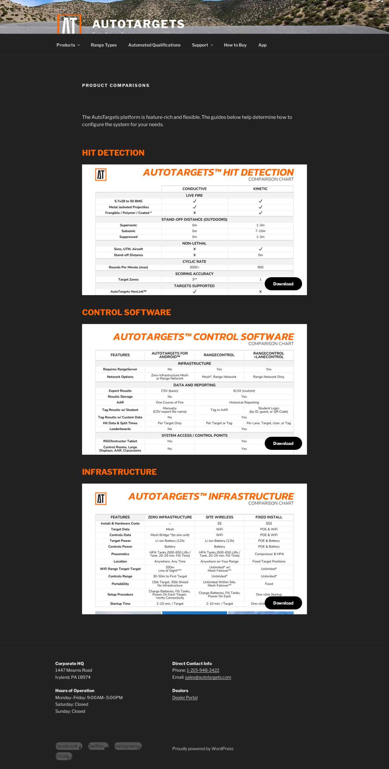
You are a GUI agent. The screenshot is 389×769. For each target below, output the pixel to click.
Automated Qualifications (154, 44)
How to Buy (235, 44)
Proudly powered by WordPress (202, 748)
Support (203, 44)
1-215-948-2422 (203, 670)
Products (69, 44)
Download (283, 283)
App (262, 44)
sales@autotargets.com (208, 677)
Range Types (104, 44)
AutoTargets (139, 24)
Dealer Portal (185, 697)
